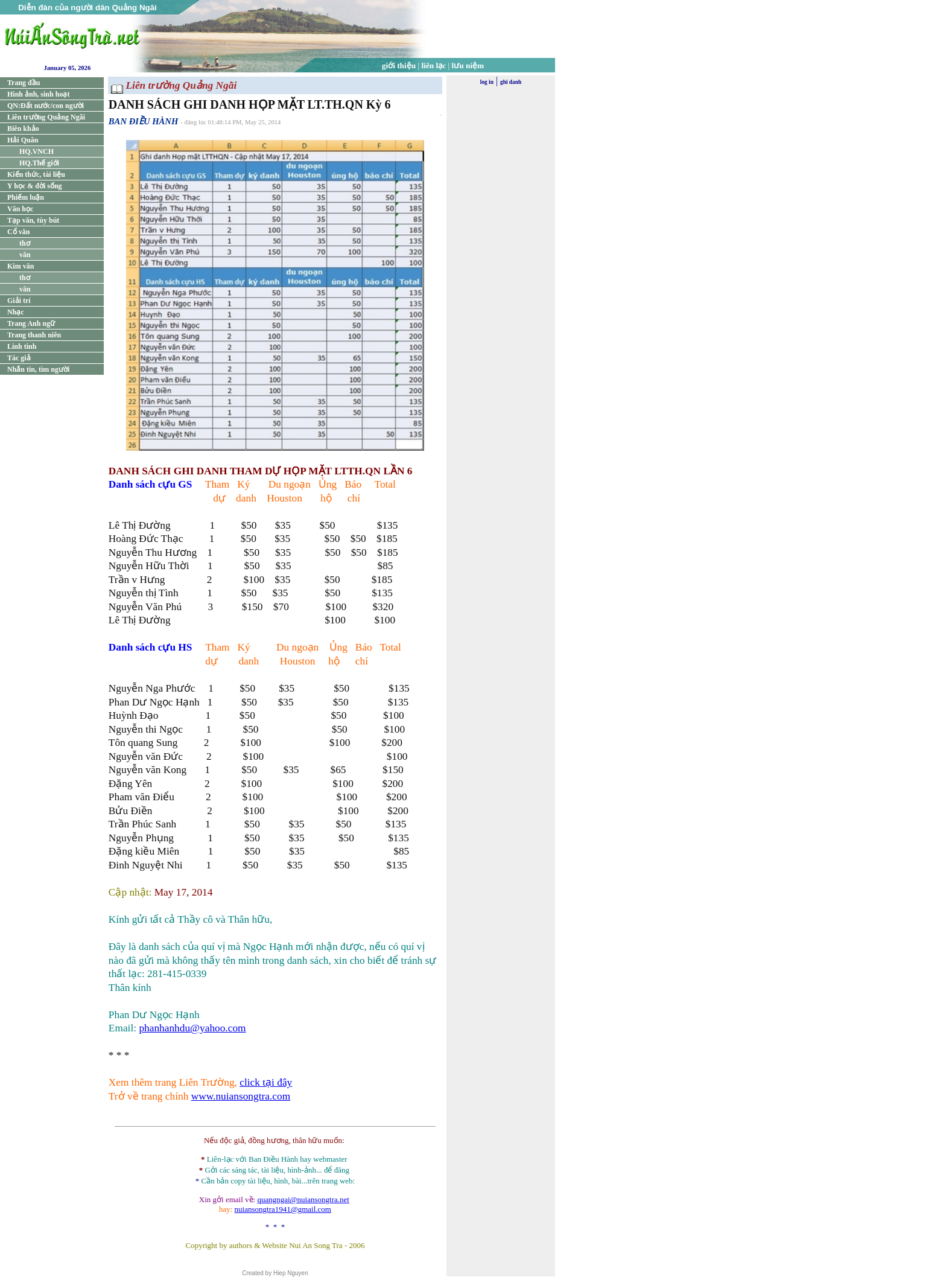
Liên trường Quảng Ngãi (46, 117)
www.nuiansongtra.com (240, 1096)
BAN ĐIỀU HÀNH (144, 121)
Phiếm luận (25, 197)
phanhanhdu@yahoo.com (192, 1028)
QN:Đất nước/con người (45, 105)
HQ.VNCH (36, 151)
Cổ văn (18, 232)
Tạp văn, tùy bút (33, 220)
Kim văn (20, 266)
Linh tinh (21, 346)
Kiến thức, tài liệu (36, 174)
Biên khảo (23, 128)
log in (487, 82)
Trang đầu (23, 82)
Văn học (20, 209)
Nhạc (15, 312)
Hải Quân (22, 140)
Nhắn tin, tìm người (38, 369)
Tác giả (19, 358)
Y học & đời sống (34, 186)
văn (25, 254)
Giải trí (19, 300)
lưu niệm (468, 65)
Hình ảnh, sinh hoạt (38, 94)
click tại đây (266, 1082)
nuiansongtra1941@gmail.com (283, 1209)
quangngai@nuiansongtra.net (303, 1199)
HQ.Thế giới (39, 163)
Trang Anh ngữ (31, 323)
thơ (24, 243)
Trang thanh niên (34, 335)
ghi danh (510, 82)
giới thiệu (399, 65)
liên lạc (434, 65)
